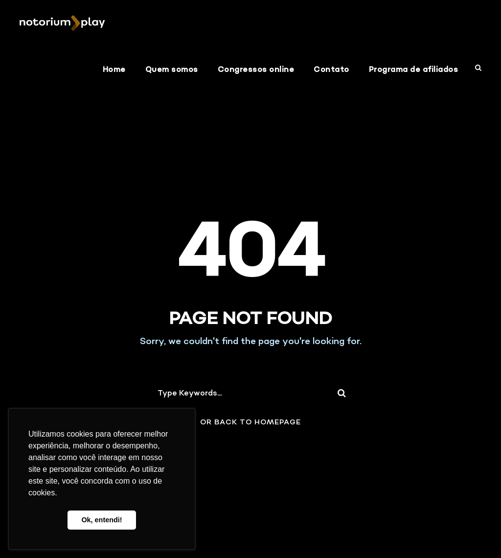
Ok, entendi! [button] (101, 520)
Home (114, 70)
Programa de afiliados (413, 70)
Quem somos (171, 70)
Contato (331, 70)
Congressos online (256, 70)
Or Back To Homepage (250, 422)
